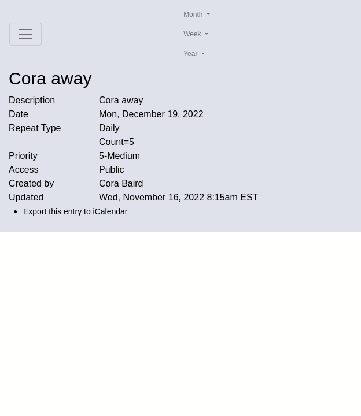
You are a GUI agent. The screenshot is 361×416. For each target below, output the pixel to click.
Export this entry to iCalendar (75, 211)
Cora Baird (121, 183)
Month (194, 14)
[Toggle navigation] (25, 34)
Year (191, 54)
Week (193, 34)
